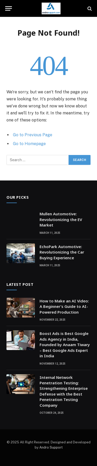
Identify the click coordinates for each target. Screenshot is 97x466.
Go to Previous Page (32, 134)
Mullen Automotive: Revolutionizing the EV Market (61, 219)
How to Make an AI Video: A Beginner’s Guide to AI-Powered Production (64, 306)
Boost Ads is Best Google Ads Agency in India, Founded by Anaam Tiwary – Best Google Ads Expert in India (65, 344)
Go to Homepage (29, 143)
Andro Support (51, 447)
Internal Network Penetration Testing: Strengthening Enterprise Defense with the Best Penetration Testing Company (64, 391)
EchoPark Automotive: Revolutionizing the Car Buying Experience (62, 252)
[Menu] (8, 8)
